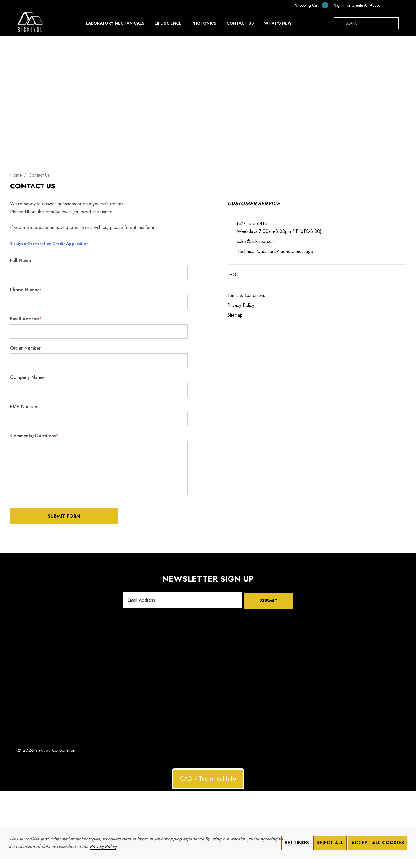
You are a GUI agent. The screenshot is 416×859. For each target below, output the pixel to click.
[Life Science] (168, 24)
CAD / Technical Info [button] (208, 777)
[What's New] (278, 24)
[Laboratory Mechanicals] (115, 24)
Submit (269, 600)
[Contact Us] (240, 23)
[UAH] (393, 5)
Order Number (25, 348)
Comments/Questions (34, 435)
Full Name (20, 260)
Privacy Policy (103, 846)
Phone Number (25, 289)
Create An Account (368, 5)
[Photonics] (203, 24)
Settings (297, 842)
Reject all (330, 842)
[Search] (339, 23)
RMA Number (24, 406)
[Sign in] (340, 5)
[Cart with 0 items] (307, 5)
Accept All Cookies (377, 842)
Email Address (26, 319)
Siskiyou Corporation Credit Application (49, 243)
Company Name (27, 377)
